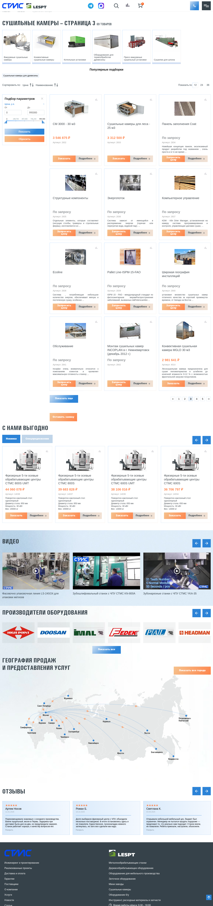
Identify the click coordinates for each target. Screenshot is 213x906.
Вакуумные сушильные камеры (16, 58)
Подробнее (85, 159)
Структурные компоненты (70, 198)
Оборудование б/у (119, 895)
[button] (194, 5)
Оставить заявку (63, 417)
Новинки (11, 439)
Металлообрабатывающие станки (127, 863)
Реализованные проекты (18, 868)
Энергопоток (116, 198)
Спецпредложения (37, 439)
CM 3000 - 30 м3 (64, 124)
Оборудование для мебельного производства (134, 874)
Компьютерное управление (180, 198)
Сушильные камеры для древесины (20, 75)
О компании (11, 890)
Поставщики (11, 884)
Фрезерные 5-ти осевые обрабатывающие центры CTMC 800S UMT (23, 479)
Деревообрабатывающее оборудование (131, 868)
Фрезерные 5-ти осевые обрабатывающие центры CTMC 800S (76, 479)
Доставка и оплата (14, 874)
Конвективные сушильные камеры (44, 58)
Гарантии (9, 879)
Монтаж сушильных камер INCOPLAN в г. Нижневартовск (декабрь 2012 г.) (128, 349)
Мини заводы (116, 884)
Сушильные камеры (120, 890)
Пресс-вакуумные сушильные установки (135, 58)
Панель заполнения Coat (179, 124)
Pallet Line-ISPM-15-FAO (124, 272)
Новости (9, 900)
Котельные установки (75, 59)
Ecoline (58, 272)
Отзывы (13, 791)
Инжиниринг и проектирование (21, 863)
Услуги (8, 895)
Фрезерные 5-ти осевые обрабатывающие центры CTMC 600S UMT (129, 479)
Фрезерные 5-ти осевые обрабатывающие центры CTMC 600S (181, 479)
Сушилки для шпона (164, 59)
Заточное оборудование (122, 879)
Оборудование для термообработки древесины (103, 57)
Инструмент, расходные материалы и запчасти (135, 900)
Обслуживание (63, 346)
